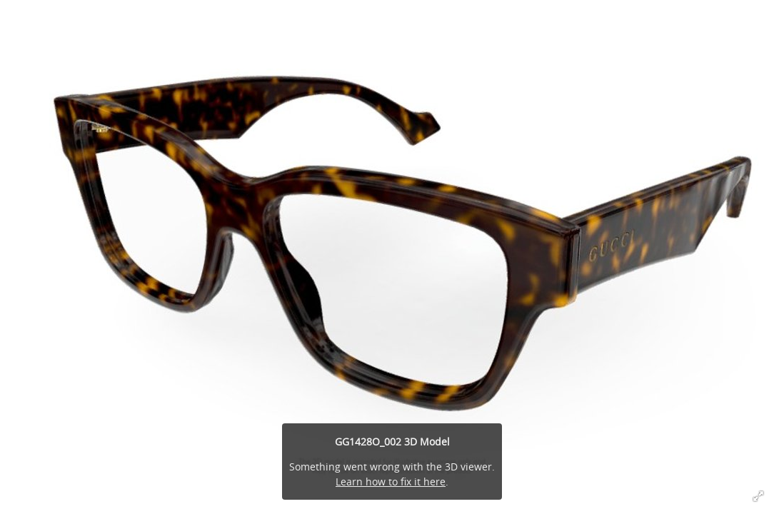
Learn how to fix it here (391, 481)
